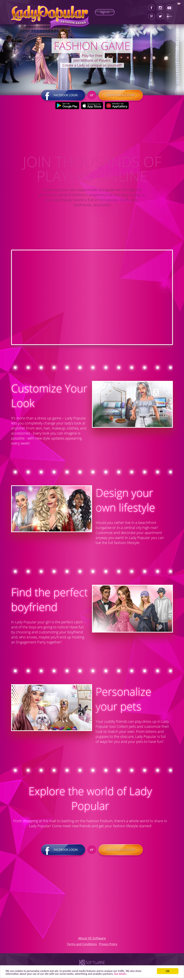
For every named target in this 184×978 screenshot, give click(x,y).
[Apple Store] (92, 106)
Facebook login (63, 96)
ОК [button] (168, 970)
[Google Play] (67, 106)
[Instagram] (160, 7)
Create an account (120, 96)
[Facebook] (151, 7)
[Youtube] (170, 7)
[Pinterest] (151, 16)
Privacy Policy (108, 945)
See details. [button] (132, 973)
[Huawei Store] (117, 106)
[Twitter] (160, 16)
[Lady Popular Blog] (170, 16)
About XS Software (92, 939)
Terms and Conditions (82, 945)
